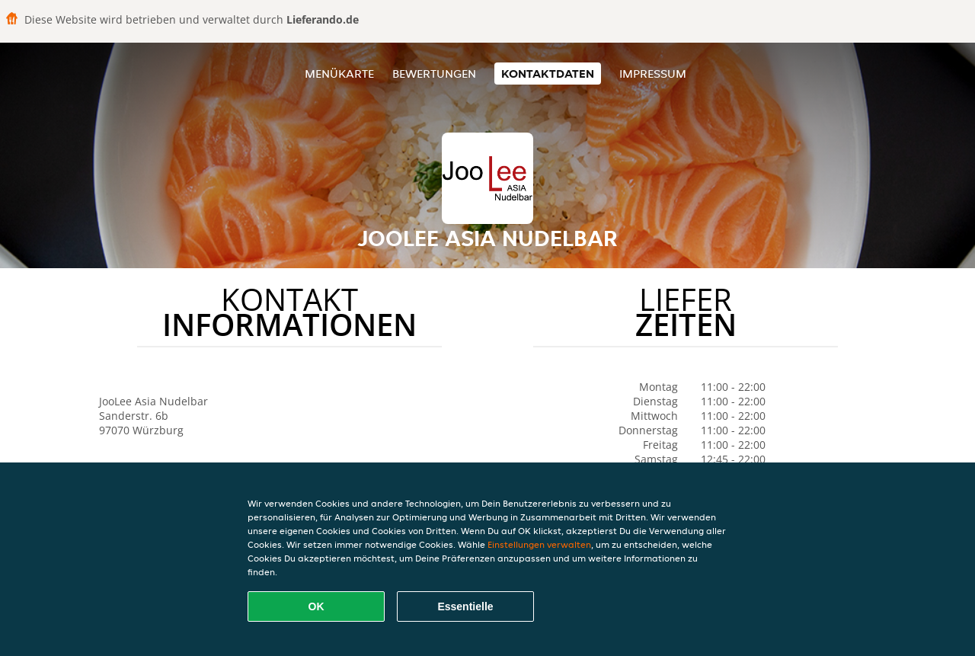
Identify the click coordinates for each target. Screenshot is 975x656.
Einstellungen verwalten (539, 544)
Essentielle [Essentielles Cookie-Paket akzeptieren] (465, 606)
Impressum (652, 74)
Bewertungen (434, 74)
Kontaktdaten (547, 74)
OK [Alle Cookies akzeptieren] (316, 606)
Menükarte (339, 74)
